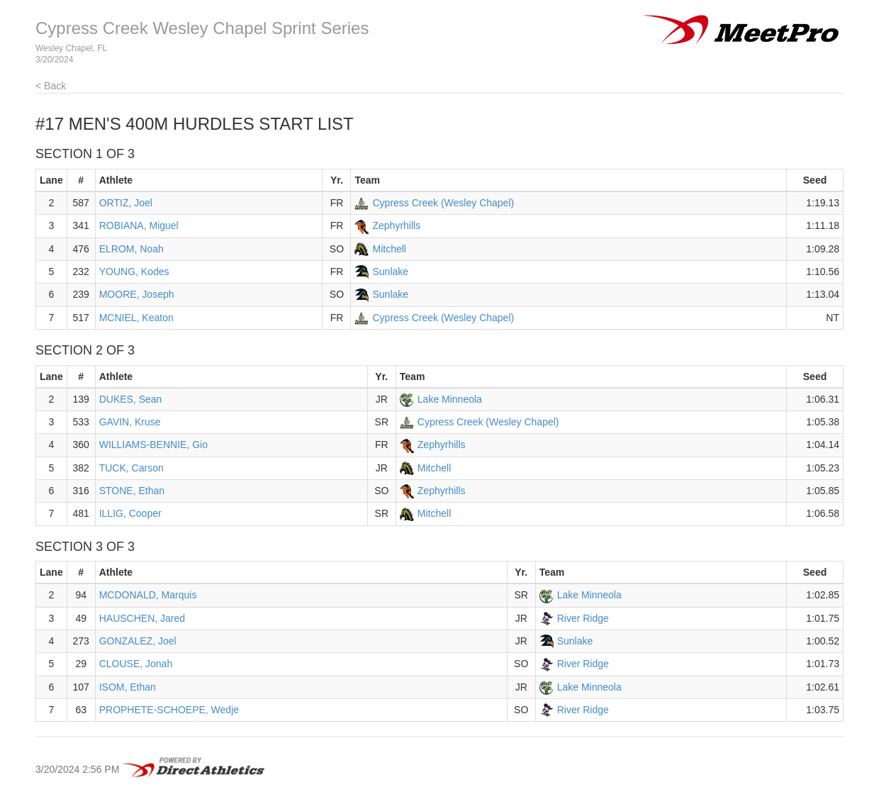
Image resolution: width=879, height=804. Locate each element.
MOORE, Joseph (136, 294)
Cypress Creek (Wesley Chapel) (443, 202)
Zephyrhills (396, 225)
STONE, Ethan (131, 490)
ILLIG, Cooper (130, 513)
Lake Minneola (450, 399)
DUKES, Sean (130, 399)
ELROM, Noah (131, 249)
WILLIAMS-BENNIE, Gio (153, 444)
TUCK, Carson (131, 468)
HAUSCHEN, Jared (142, 618)
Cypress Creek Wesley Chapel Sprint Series (202, 28)
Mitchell (388, 249)
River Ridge (583, 618)
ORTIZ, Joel (125, 202)
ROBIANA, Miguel (139, 225)
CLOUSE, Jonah (136, 663)
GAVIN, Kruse (130, 422)
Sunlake (390, 271)
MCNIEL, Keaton (136, 317)
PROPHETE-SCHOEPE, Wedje (169, 709)
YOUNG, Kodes (134, 271)
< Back (50, 85)
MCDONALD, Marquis (148, 595)
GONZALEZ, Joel (138, 641)
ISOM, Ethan (127, 687)
